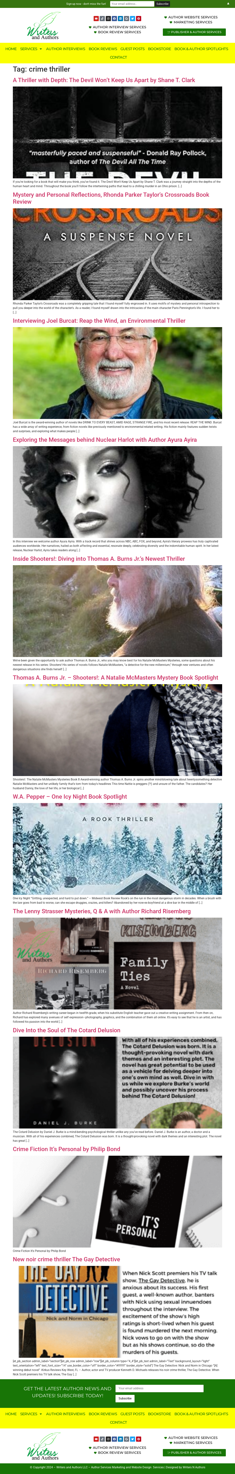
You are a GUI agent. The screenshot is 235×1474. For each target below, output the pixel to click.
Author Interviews (65, 49)
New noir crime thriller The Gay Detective (66, 1259)
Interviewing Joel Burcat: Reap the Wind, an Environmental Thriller (99, 320)
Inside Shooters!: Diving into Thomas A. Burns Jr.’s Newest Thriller (99, 558)
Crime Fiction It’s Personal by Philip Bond (66, 1149)
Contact (118, 57)
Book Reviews (103, 49)
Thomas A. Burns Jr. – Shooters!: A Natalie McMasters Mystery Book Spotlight (115, 677)
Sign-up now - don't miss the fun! (86, 4)
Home (11, 49)
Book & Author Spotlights (201, 49)
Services (31, 49)
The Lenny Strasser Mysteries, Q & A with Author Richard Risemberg (102, 911)
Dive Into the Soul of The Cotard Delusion (66, 1030)
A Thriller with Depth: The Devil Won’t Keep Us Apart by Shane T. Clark (104, 80)
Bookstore (159, 49)
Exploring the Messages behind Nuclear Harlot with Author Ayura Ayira (105, 439)
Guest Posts (132, 49)
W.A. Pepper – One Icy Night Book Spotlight (70, 796)
